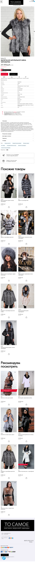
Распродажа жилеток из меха (11, 145)
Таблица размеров (4, 71)
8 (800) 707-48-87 (8, 114)
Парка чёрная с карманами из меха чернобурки (25, 274)
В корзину (14, 74)
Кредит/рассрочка (3, 66)
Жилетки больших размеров (5, 147)
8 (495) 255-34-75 (7, 113)
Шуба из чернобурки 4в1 (23, 200)
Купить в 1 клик (4, 74)
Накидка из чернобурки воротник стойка (8, 311)
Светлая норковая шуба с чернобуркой (23, 311)
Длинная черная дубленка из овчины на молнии (25, 435)
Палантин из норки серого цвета (7, 434)
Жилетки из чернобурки (22, 145)
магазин (15, 111)
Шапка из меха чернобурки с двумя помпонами (8, 274)
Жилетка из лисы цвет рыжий (7, 397)
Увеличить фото (17, 5)
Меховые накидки (26, 143)
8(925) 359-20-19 (28, 540)
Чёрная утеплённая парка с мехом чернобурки (8, 348)
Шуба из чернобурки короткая (7, 237)
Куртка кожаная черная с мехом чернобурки (7, 201)
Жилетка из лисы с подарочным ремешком (7, 509)
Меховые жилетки (7, 143)
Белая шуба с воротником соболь (25, 397)
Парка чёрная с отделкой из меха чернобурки (25, 238)
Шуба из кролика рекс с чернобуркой (26, 471)
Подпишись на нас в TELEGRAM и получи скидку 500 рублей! (12, 155)
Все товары (3, 145)
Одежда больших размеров (17, 143)
